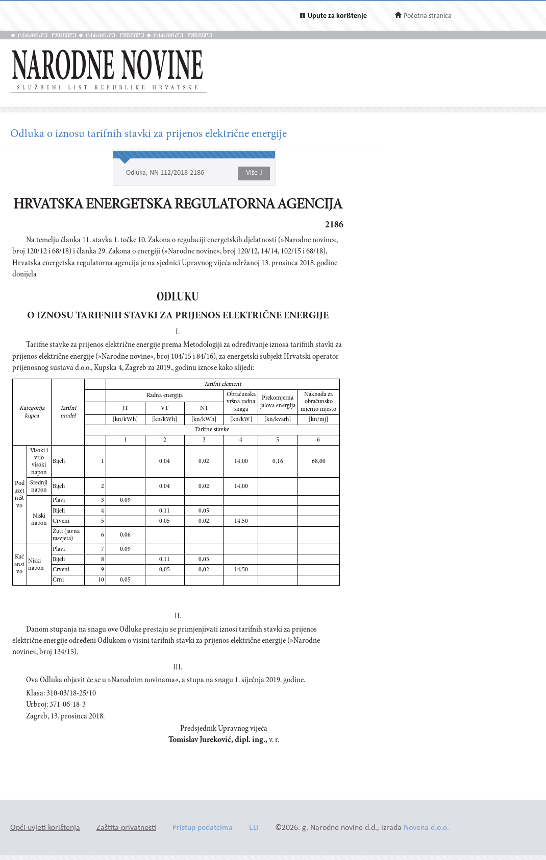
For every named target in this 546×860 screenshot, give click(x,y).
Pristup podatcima (202, 828)
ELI (254, 828)
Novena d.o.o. (426, 828)
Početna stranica (428, 16)
